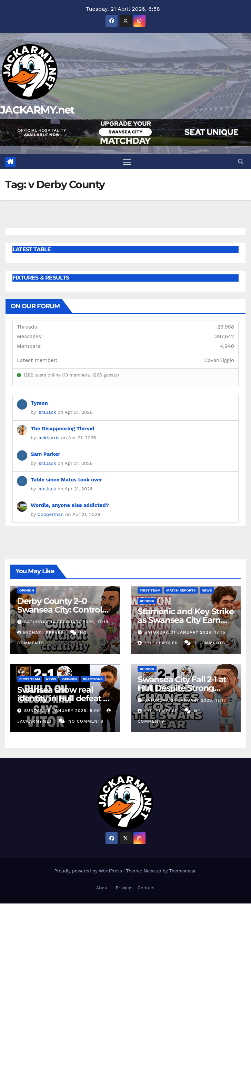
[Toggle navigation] (127, 162)
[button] (240, 161)
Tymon (39, 403)
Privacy (123, 887)
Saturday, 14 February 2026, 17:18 (66, 621)
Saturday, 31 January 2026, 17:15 (184, 632)
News (207, 590)
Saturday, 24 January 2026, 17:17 (185, 700)
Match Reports (180, 590)
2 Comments (209, 643)
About (102, 887)
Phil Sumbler (159, 643)
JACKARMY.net (37, 110)
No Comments (85, 721)
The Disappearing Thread (62, 429)
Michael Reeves (41, 632)
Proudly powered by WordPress (88, 870)
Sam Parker (45, 454)
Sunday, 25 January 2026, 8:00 (63, 710)
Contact (146, 887)
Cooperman (51, 514)
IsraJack (47, 412)
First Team (150, 590)
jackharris (49, 437)
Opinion (26, 590)
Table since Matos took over (66, 480)
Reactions (92, 679)
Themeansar (182, 870)
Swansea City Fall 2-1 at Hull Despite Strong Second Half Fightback (183, 688)
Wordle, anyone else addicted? (70, 505)
